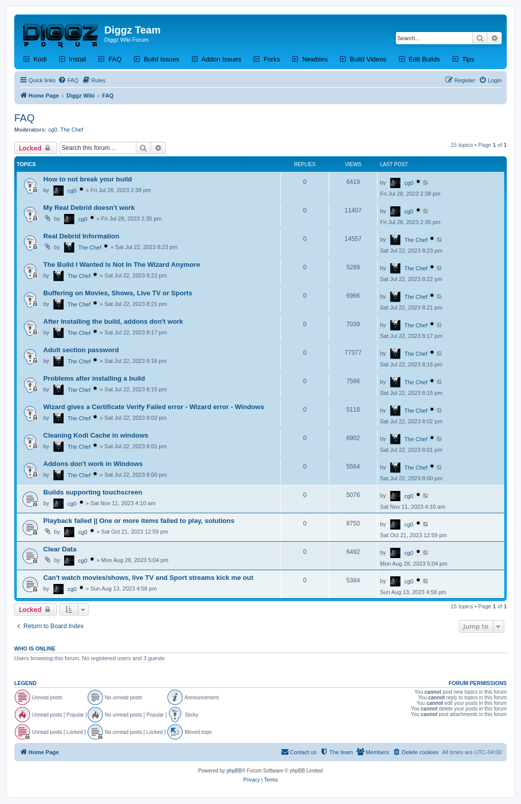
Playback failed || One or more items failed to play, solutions (139, 520)
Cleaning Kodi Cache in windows (96, 435)
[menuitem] (68, 80)
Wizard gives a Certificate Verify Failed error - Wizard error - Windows (153, 407)
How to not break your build (87, 179)
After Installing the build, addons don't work (113, 321)
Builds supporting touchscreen (92, 492)
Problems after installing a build (94, 378)
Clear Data (59, 549)
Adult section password (81, 350)
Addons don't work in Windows (93, 464)
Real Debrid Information (81, 236)
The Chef (72, 130)
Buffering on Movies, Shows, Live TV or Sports (117, 293)
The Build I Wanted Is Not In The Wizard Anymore (121, 264)
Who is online (34, 648)
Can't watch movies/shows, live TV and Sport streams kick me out (148, 577)
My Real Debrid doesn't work (89, 207)
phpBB (234, 771)
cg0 (52, 130)
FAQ (24, 117)
